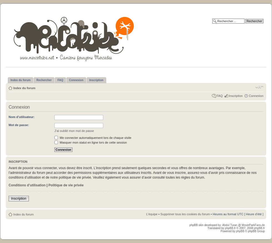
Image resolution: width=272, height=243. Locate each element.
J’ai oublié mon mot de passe (74, 130)
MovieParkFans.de (253, 225)
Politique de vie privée (66, 185)
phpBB (240, 231)
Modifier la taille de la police (259, 86)
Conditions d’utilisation (27, 185)
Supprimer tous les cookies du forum (185, 214)
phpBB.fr (230, 228)
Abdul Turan (230, 225)
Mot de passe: (19, 125)
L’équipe (152, 214)
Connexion (256, 95)
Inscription (236, 95)
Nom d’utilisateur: (22, 117)
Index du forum (24, 88)
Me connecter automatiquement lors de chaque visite (92, 137)
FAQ (219, 95)
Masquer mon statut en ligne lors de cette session (90, 142)
